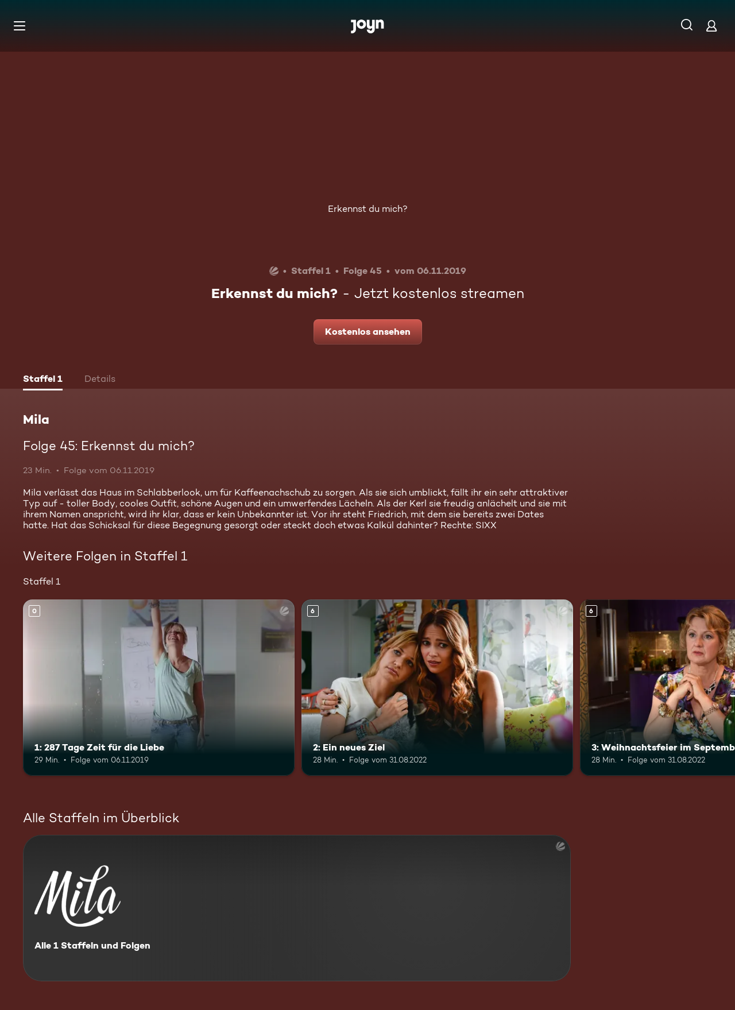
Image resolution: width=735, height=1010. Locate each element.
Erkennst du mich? (368, 208)
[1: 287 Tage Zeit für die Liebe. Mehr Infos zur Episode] (159, 687)
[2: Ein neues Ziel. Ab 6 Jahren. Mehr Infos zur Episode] (437, 687)
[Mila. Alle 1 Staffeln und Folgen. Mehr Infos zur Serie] (297, 908)
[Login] (711, 26)
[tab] (43, 380)
